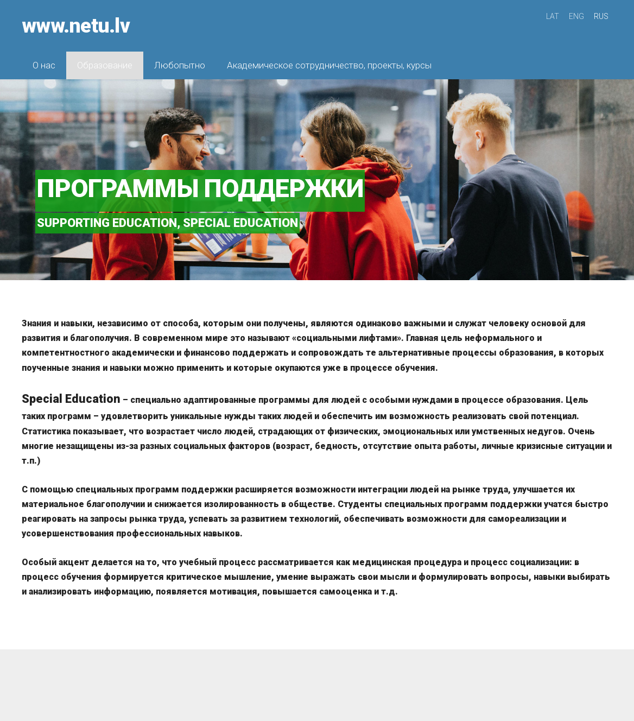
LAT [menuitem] (552, 16)
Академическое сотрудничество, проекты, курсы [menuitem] (329, 65)
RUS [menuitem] (601, 16)
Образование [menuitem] (104, 65)
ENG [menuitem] (576, 16)
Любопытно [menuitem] (179, 65)
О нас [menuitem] (44, 65)
